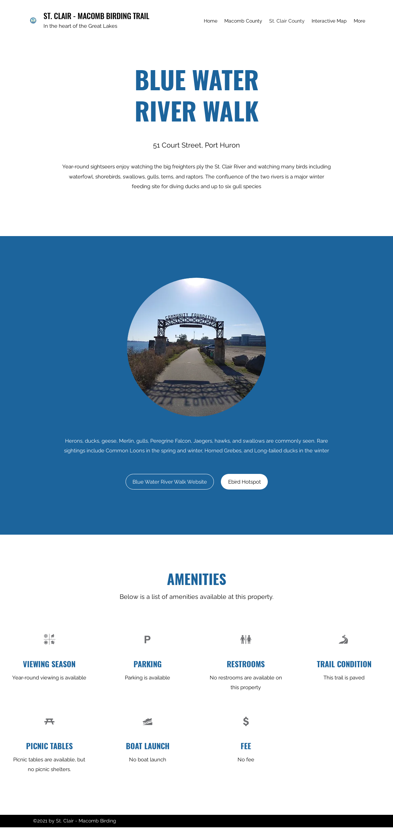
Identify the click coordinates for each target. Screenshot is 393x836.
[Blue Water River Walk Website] (170, 482)
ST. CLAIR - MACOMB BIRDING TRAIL (96, 15)
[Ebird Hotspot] (244, 482)
